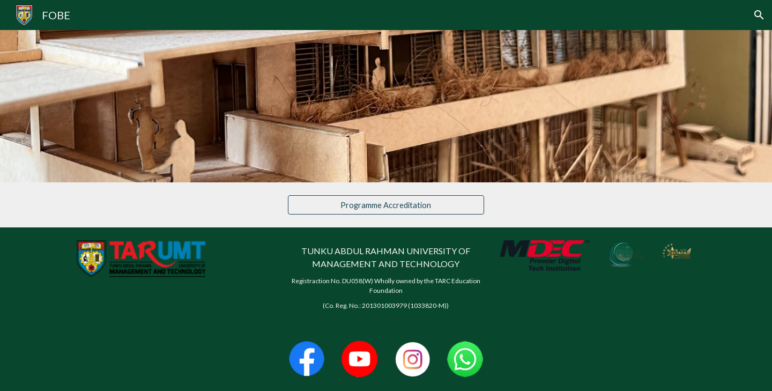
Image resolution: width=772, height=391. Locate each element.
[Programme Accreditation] (385, 205)
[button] (759, 15)
